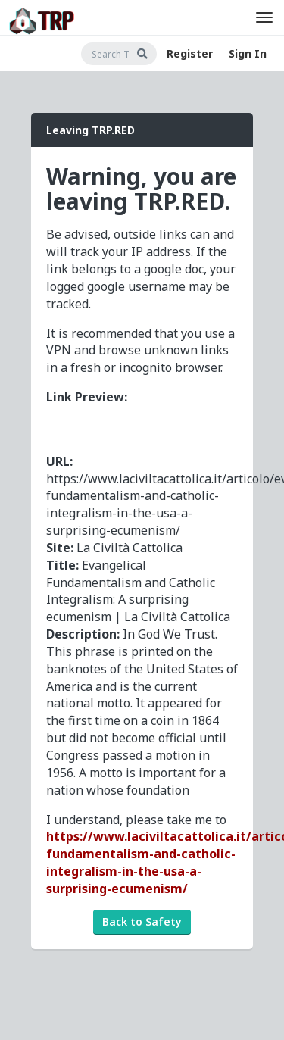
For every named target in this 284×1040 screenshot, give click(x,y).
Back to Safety (142, 921)
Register (190, 53)
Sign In (248, 53)
